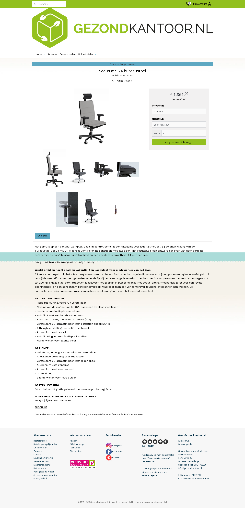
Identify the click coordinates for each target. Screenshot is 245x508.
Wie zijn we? (184, 440)
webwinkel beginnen (131, 502)
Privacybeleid (40, 478)
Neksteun (157, 118)
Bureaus (52, 54)
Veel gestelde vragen (44, 471)
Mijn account (202, 4)
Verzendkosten (41, 461)
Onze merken (40, 447)
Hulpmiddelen (87, 54)
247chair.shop (77, 444)
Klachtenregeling (42, 464)
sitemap (112, 502)
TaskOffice (75, 447)
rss (119, 502)
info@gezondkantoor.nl (190, 468)
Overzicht (42, 235)
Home (41, 54)
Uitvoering (158, 105)
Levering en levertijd (43, 457)
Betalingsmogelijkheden (46, 444)
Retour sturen (40, 468)
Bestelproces (40, 440)
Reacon (73, 440)
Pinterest (113, 457)
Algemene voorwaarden (46, 474)
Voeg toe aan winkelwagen (179, 142)
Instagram (114, 445)
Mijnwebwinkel (160, 502)
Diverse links (76, 451)
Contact (37, 454)
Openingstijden (185, 444)
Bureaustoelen (68, 54)
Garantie (38, 451)
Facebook (114, 451)
